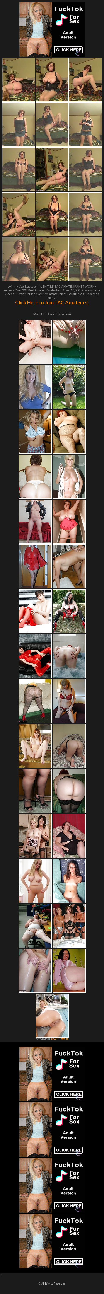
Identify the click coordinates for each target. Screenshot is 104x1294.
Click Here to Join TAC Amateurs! (52, 302)
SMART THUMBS (59, 1039)
